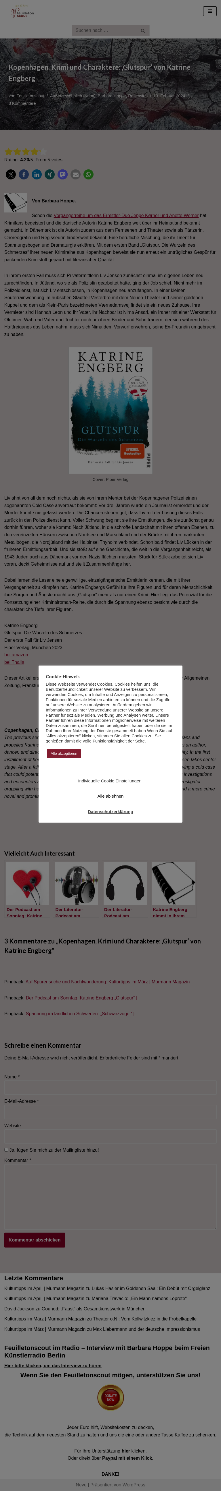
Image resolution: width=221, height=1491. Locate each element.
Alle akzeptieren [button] (64, 753)
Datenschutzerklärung (110, 811)
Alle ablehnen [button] (111, 796)
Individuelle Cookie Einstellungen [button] (109, 780)
